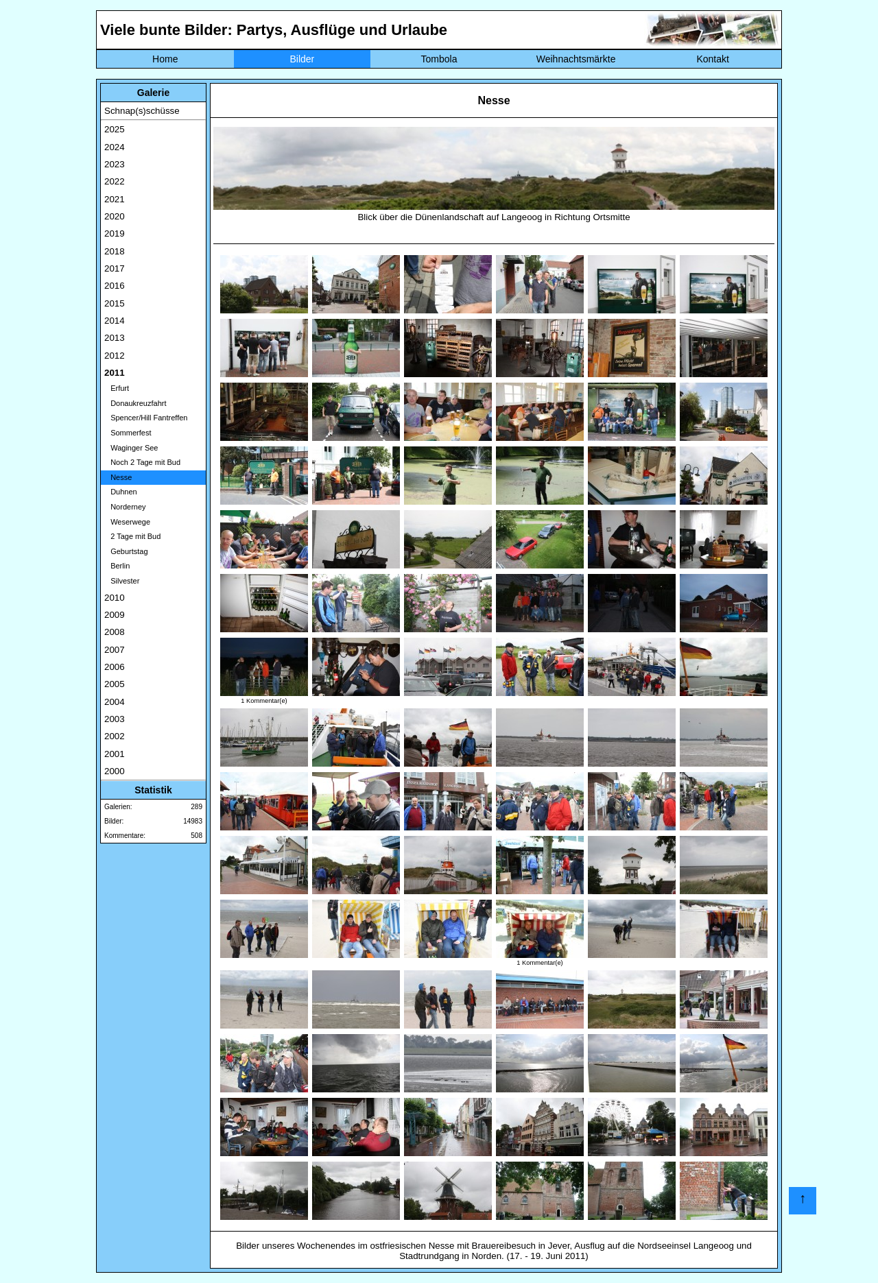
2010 (114, 597)
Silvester (121, 581)
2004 (114, 702)
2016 (114, 285)
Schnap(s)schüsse (142, 111)
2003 (114, 719)
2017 (114, 268)
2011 (114, 373)
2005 (114, 684)
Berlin (117, 566)
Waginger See (131, 448)
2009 (114, 615)
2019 (114, 233)
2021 (114, 199)
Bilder (301, 58)
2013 (114, 338)
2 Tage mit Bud (132, 536)
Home (165, 58)
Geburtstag (126, 551)
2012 (114, 355)
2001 (114, 754)
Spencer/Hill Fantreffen (145, 417)
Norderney (125, 507)
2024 (114, 147)
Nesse (118, 477)
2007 (114, 650)
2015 (114, 303)
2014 (114, 320)
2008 (114, 632)
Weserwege (127, 522)
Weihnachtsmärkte (576, 58)
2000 (114, 771)
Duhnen (120, 492)
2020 (114, 216)
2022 (114, 181)
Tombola (439, 58)
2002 (114, 736)
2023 (114, 164)
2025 (114, 129)
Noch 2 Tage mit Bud (142, 462)
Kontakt (712, 58)
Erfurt (116, 388)
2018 (114, 251)
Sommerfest (127, 433)
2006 (114, 667)
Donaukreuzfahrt (135, 403)
